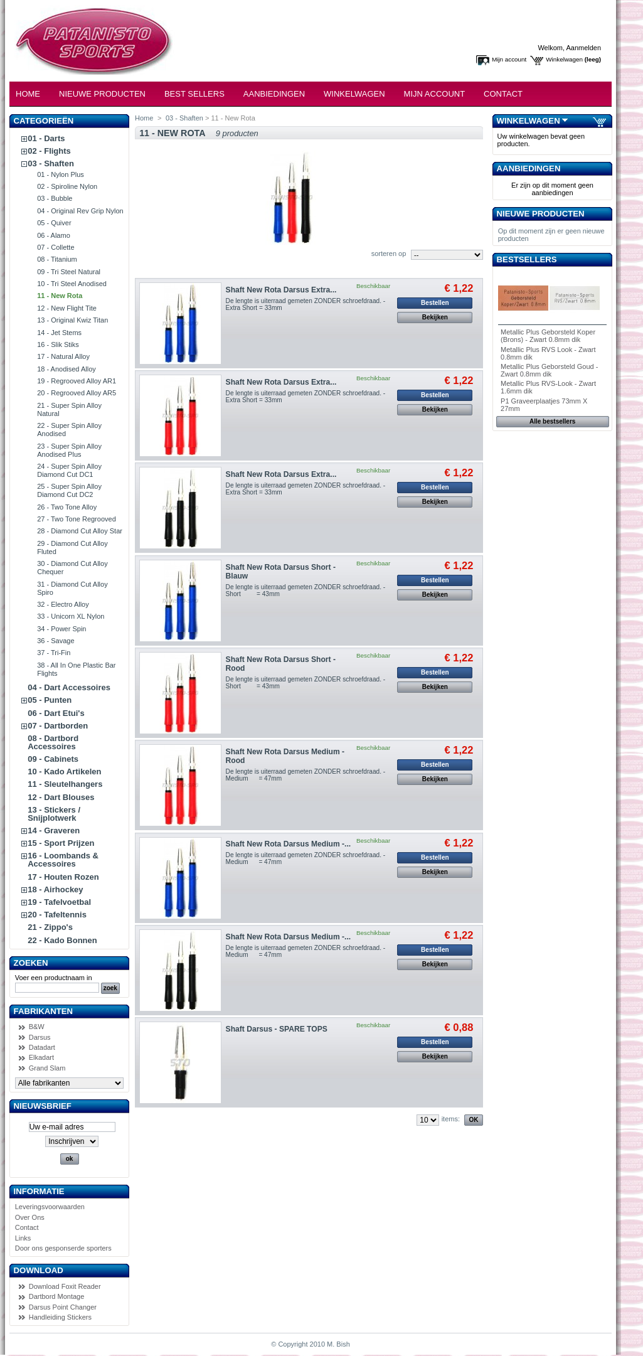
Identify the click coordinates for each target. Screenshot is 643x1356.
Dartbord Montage (57, 1296)
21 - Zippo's (50, 927)
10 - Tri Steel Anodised (72, 283)
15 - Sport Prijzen (61, 843)
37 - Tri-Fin (53, 652)
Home (28, 94)
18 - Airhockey (55, 889)
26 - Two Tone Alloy (67, 507)
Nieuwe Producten (102, 94)
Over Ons (30, 1217)
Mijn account (509, 59)
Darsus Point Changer (63, 1307)
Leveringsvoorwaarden (50, 1206)
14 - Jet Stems (59, 332)
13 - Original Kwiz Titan (72, 320)
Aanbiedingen (274, 94)
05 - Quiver (54, 223)
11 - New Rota (59, 295)
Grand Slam (47, 1068)
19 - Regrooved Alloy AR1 (76, 381)
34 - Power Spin (61, 629)
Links (23, 1238)
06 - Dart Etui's (56, 713)
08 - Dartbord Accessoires (53, 742)
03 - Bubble (54, 198)
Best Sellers (194, 94)
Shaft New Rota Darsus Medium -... (288, 844)
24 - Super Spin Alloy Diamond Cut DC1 (69, 470)
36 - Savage (55, 640)
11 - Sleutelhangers (65, 784)
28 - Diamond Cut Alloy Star (79, 531)
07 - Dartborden (58, 725)
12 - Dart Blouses (61, 797)
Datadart (42, 1047)
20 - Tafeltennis (57, 914)
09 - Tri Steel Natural (68, 271)
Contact (503, 94)
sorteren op (389, 253)
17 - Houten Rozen (63, 877)
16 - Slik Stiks (58, 344)
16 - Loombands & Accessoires (63, 859)
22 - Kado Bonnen (62, 940)
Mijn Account (434, 94)
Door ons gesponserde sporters (63, 1248)
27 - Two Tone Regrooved (76, 519)
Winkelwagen (564, 59)
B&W (37, 1026)
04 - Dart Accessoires (69, 687)
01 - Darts (46, 138)
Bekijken (435, 317)
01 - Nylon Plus (60, 174)
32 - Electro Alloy (63, 604)
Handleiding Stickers (60, 1317)
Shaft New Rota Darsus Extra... (281, 290)
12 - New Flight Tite (67, 308)
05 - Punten (50, 700)
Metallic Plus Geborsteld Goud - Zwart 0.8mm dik (549, 370)
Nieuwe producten (541, 213)
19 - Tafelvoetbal (59, 902)
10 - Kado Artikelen (64, 771)
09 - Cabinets (53, 759)
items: (451, 1119)
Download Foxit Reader (65, 1286)
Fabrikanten (43, 1011)
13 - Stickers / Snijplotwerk (54, 814)
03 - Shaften (51, 163)
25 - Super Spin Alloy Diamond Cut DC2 (69, 490)
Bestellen (435, 302)
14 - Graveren (54, 830)
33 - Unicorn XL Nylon (70, 616)
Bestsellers (527, 259)
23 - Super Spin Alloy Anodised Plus (69, 450)
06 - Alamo (53, 235)
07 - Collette (55, 247)
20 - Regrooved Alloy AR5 (76, 393)
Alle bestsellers (552, 421)
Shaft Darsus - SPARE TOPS (276, 1029)
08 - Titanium (57, 259)
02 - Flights (49, 151)
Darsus (40, 1037)
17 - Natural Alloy (63, 356)
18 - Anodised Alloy (66, 369)
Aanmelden (583, 47)
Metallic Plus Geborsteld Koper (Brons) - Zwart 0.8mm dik (548, 335)
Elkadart (41, 1057)
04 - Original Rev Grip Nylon (80, 211)
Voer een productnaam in (53, 977)
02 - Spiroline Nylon (67, 186)
